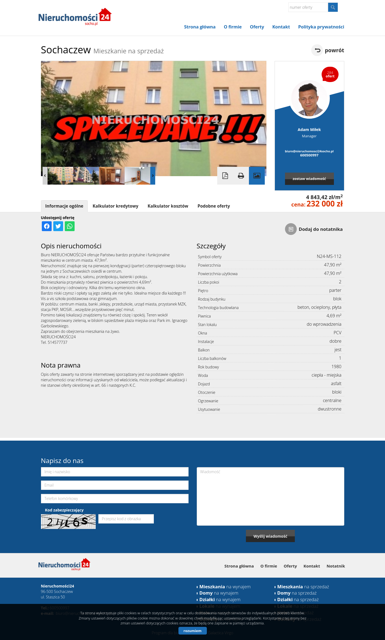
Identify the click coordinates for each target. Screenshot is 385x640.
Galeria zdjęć (257, 176)
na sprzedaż (303, 586)
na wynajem (225, 586)
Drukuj (241, 176)
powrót (334, 50)
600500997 (309, 155)
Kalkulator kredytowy (115, 206)
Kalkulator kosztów (168, 206)
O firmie (233, 27)
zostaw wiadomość (309, 178)
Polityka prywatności (321, 27)
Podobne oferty (214, 206)
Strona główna (200, 27)
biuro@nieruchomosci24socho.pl (309, 151)
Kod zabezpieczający (64, 510)
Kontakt (281, 27)
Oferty (257, 27)
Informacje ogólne (64, 206)
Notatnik (336, 566)
